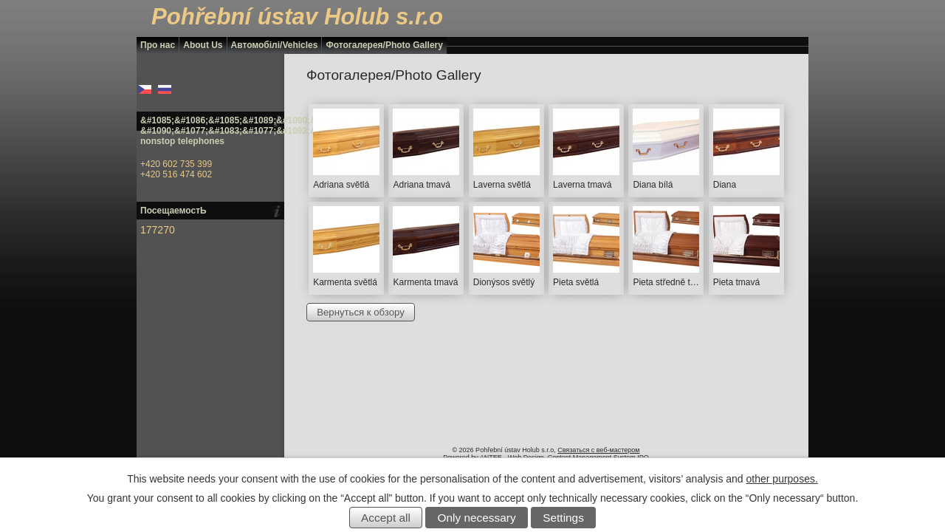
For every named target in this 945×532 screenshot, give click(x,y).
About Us (202, 45)
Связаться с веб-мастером (598, 450)
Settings (563, 517)
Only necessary (477, 517)
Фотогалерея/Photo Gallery (384, 45)
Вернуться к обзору (361, 312)
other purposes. (782, 479)
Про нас (157, 45)
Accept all (385, 517)
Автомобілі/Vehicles (274, 45)
